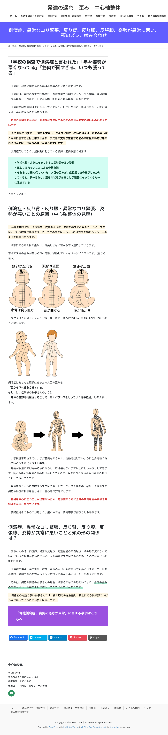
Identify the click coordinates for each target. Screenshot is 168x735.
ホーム (14, 708)
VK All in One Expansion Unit (94, 727)
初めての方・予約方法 (33, 708)
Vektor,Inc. (114, 727)
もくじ (147, 708)
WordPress (54, 727)
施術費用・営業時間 (74, 708)
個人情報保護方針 (20, 711)
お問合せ (105, 708)
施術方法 (54, 708)
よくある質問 (133, 708)
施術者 (117, 708)
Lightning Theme (71, 727)
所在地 (92, 708)
